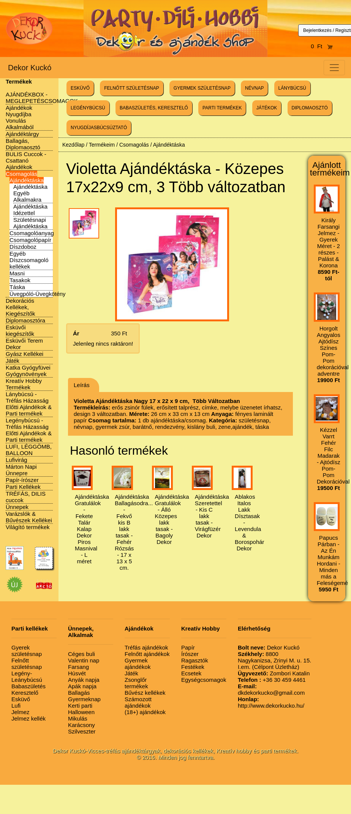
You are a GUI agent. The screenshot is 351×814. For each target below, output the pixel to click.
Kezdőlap (73, 145)
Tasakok (19, 280)
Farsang (78, 667)
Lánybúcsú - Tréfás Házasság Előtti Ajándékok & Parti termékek (29, 404)
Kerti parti (80, 705)
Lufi (16, 705)
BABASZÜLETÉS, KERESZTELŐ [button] (154, 108)
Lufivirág (16, 460)
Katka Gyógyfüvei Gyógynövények (28, 370)
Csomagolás (21, 174)
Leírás (82, 385)
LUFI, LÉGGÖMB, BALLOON (29, 449)
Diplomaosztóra (25, 320)
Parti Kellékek (23, 487)
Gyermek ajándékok (137, 663)
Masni (17, 273)
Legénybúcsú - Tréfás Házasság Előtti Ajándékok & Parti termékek (29, 430)
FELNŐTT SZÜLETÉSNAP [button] (131, 88)
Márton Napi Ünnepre (21, 469)
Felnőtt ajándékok (147, 654)
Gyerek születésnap (26, 650)
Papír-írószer (22, 480)
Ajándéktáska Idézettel (30, 209)
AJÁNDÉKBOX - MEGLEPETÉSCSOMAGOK (42, 97)
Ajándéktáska (26, 180)
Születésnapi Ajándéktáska (30, 223)
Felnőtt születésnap (26, 663)
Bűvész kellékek (145, 692)
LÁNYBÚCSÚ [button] (292, 88)
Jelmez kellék (28, 718)
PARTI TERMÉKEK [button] (222, 108)
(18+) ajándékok (145, 712)
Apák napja (82, 686)
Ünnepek (17, 507)
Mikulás (77, 718)
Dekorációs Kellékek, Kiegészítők (20, 307)
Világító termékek (28, 527)
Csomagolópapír (30, 240)
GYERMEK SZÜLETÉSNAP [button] (202, 88)
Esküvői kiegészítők (20, 330)
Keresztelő (24, 692)
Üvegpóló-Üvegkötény (37, 294)
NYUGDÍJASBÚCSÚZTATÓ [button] (99, 127)
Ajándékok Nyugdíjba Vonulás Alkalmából (19, 117)
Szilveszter (82, 731)
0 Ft (322, 46)
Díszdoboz (22, 246)
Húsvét (77, 673)
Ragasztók (194, 660)
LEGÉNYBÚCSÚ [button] (88, 108)
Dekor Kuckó (30, 67)
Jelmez (20, 712)
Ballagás (79, 692)
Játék (12, 360)
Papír (188, 647)
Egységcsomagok (203, 679)
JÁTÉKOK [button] (266, 108)
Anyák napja (84, 679)
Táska (17, 287)
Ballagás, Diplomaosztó (23, 144)
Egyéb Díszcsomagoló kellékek (29, 260)
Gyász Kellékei (24, 354)
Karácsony (81, 725)
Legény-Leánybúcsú (26, 676)
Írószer (190, 654)
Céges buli (81, 654)
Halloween (81, 712)
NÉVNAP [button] (254, 88)
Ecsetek (191, 673)
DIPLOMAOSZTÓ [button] (310, 108)
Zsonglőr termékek (136, 682)
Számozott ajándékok (138, 702)
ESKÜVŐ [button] (80, 88)
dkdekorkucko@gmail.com (271, 689)
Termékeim (102, 145)
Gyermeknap (84, 699)
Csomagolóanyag (31, 233)
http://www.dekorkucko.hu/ (271, 702)
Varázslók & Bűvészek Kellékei (29, 517)
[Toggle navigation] (334, 67)
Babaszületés (28, 686)
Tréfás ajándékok (146, 647)
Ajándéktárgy (22, 134)
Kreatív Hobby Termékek (24, 384)
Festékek (192, 667)
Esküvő (20, 699)
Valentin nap (83, 660)
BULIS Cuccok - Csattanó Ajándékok (26, 160)
